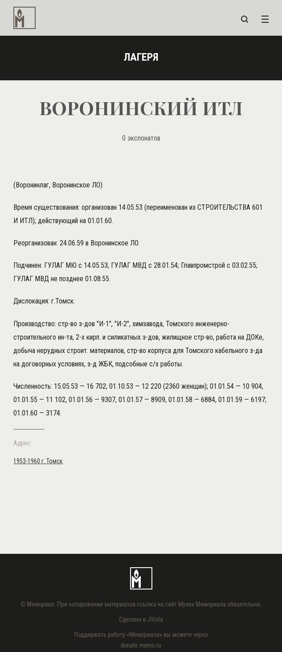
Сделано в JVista (141, 619)
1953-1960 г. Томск (38, 461)
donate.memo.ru (141, 645)
